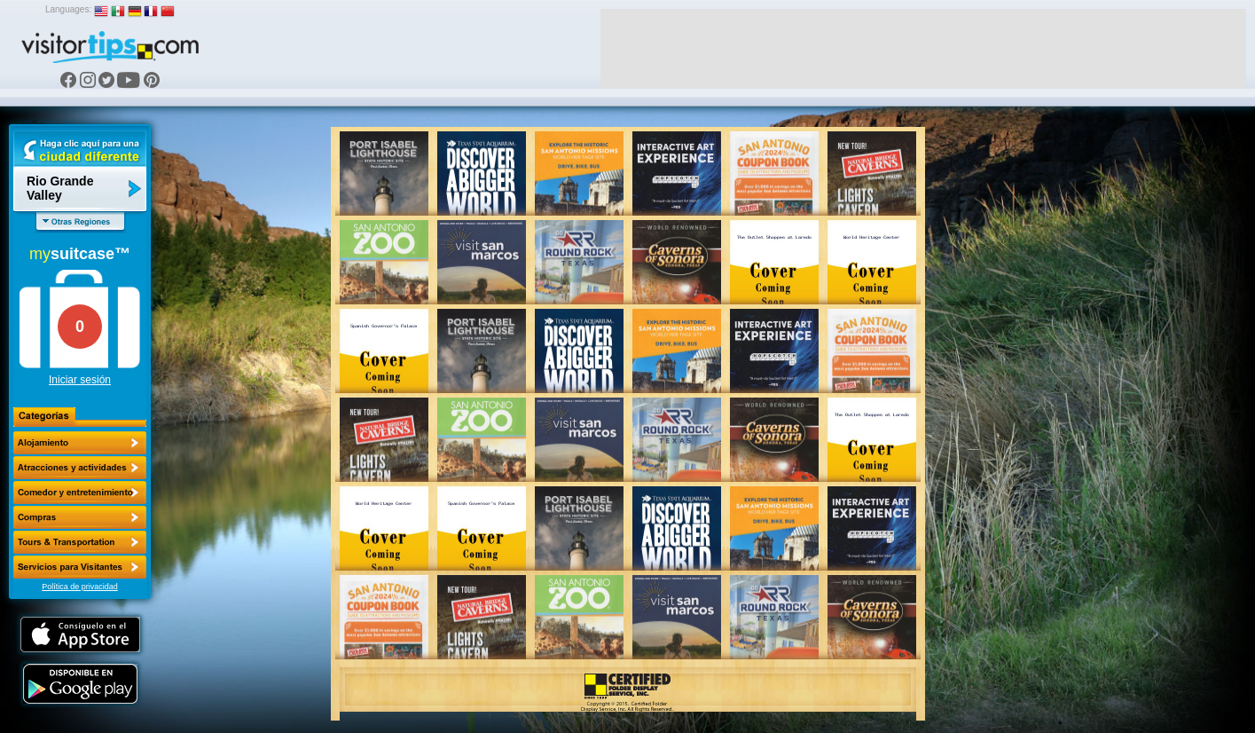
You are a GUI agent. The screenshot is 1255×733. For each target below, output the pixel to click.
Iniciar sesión (80, 380)
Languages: (68, 9)
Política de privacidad (80, 586)
